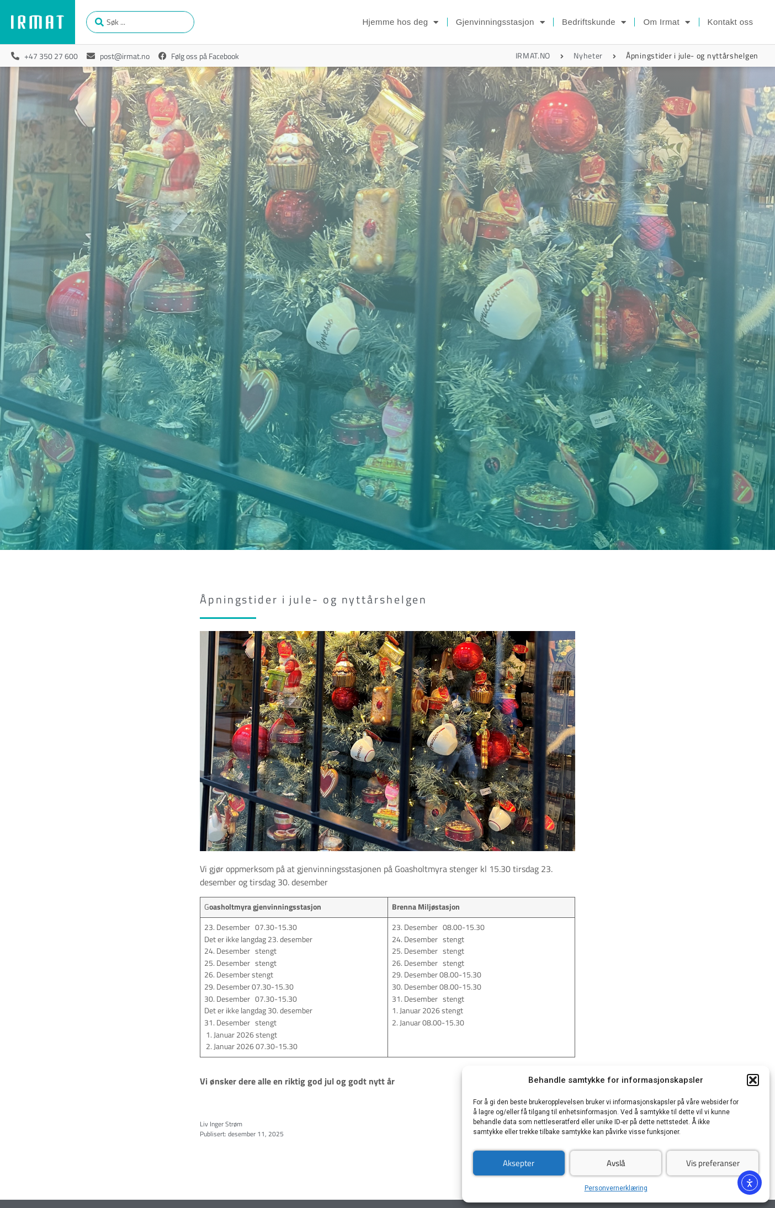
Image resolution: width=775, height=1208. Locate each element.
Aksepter (518, 1163)
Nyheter (588, 55)
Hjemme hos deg (400, 22)
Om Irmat (666, 22)
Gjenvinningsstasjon (500, 22)
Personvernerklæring (616, 1188)
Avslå (616, 1163)
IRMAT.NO (533, 55)
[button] (752, 1080)
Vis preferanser (713, 1163)
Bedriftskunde (594, 22)
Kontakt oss (730, 21)
